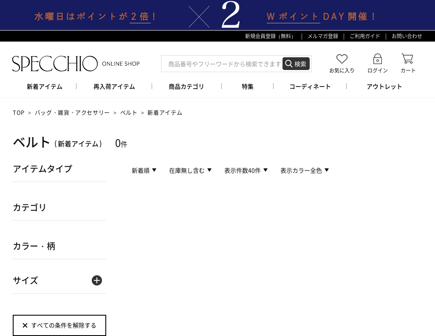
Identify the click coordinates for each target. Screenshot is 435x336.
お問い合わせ (407, 36)
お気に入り (342, 70)
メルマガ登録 (323, 36)
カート (408, 70)
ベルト (129, 112)
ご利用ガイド (365, 36)
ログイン (377, 70)
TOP (19, 112)
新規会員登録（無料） (270, 36)
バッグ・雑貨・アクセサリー (72, 112)
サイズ (25, 280)
